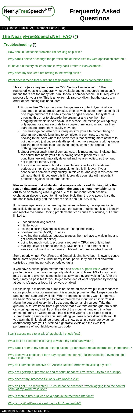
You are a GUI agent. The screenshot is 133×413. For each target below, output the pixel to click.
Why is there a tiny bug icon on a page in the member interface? (51, 396)
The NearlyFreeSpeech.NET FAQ (37, 36)
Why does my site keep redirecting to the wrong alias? (44, 73)
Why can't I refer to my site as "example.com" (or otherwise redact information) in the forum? (70, 347)
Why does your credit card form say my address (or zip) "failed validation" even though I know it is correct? (67, 356)
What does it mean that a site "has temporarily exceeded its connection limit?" (60, 80)
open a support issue (86, 269)
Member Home (47, 28)
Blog (62, 28)
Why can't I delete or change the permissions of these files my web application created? (66, 59)
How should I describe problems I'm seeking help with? (45, 52)
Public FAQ (26, 28)
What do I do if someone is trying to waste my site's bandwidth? (50, 340)
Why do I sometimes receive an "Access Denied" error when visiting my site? (59, 364)
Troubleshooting (18, 45)
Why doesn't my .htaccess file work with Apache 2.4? (43, 379)
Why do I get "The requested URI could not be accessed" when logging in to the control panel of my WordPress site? (66, 387)
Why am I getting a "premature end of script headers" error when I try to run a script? (64, 372)
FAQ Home (9, 28)
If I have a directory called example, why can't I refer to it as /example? (55, 66)
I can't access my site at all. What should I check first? (44, 333)
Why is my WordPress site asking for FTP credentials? (44, 403)
